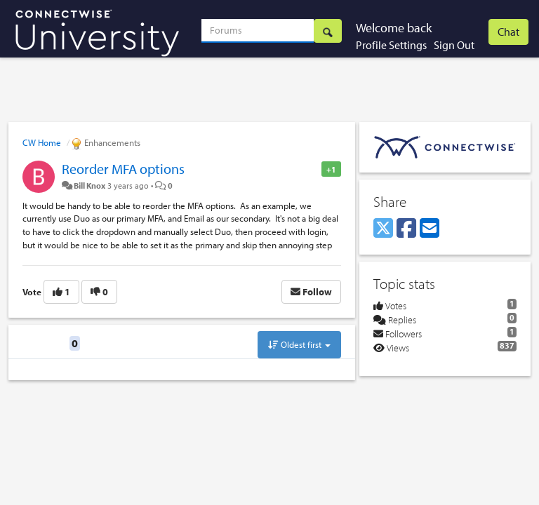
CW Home (41, 142)
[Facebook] (406, 229)
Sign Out (454, 45)
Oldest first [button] (299, 344)
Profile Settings (391, 45)
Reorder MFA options (123, 168)
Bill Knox (89, 185)
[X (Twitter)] (383, 229)
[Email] (429, 229)
